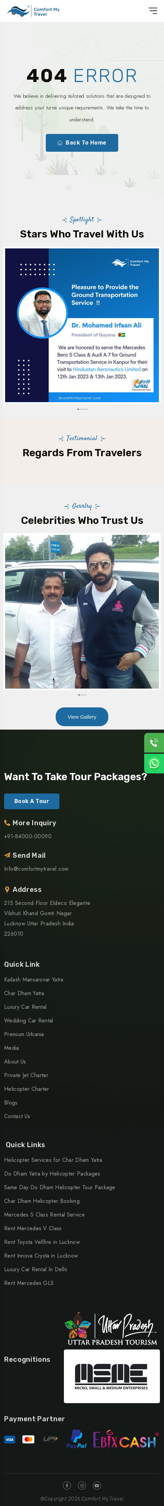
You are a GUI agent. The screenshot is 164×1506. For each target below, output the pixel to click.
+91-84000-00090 (28, 836)
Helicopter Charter (26, 1089)
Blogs (11, 1103)
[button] (77, 409)
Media (11, 1048)
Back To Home (82, 142)
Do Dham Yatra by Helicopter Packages (52, 1174)
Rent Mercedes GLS (29, 1283)
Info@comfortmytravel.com (36, 869)
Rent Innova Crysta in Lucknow (41, 1256)
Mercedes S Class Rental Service (44, 1215)
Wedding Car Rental (28, 1021)
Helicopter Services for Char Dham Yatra (53, 1160)
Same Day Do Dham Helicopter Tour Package (59, 1187)
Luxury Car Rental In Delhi (35, 1269)
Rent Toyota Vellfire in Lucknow (42, 1242)
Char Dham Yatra (24, 993)
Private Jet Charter (26, 1075)
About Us (15, 1062)
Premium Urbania (24, 1034)
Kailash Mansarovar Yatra (34, 979)
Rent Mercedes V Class (33, 1228)
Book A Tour (31, 801)
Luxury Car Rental (25, 1007)
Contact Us (17, 1116)
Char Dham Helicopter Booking (42, 1201)
